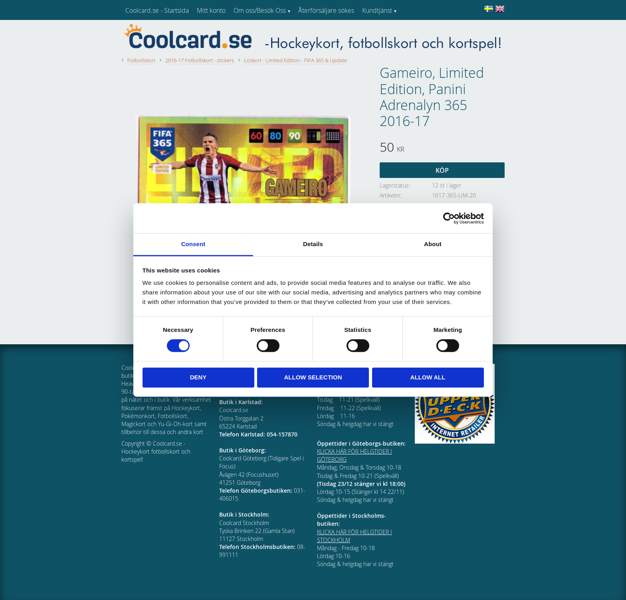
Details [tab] (313, 244)
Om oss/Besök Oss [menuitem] (260, 10)
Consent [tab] (193, 244)
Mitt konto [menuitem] (211, 10)
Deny (198, 377)
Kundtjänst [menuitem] (377, 10)
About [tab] (433, 244)
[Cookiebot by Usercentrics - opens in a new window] (449, 218)
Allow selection (313, 377)
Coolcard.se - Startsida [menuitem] (157, 10)
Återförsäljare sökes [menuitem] (326, 10)
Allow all (428, 377)
